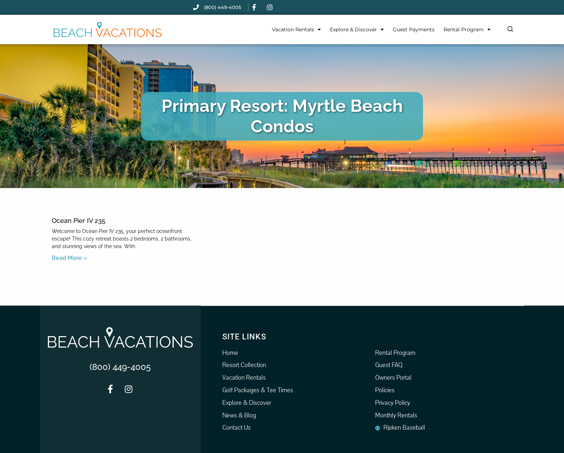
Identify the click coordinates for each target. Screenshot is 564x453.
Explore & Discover (357, 29)
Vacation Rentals (296, 29)
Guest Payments (414, 29)
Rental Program (467, 29)
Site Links (244, 336)
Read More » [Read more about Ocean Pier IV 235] (69, 258)
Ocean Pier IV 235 (78, 220)
